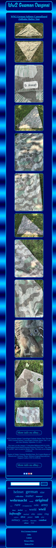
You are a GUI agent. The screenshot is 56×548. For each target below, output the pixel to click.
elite (33, 514)
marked (26, 514)
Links (29, 534)
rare (17, 505)
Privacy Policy (29, 541)
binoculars (34, 520)
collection (19, 496)
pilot (42, 517)
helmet (18, 492)
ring (46, 513)
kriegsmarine (27, 506)
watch (31, 501)
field (32, 523)
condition (25, 520)
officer (26, 523)
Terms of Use (29, 544)
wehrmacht (18, 500)
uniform (16, 517)
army (44, 505)
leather (30, 495)
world (32, 509)
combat (42, 520)
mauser (39, 496)
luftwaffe (15, 513)
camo (39, 514)
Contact (29, 538)
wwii (42, 509)
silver (23, 517)
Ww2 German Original (29, 531)
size (42, 492)
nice (26, 510)
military (16, 520)
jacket (20, 510)
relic (36, 505)
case (11, 506)
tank (37, 517)
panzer (30, 517)
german (32, 491)
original (41, 500)
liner (14, 510)
